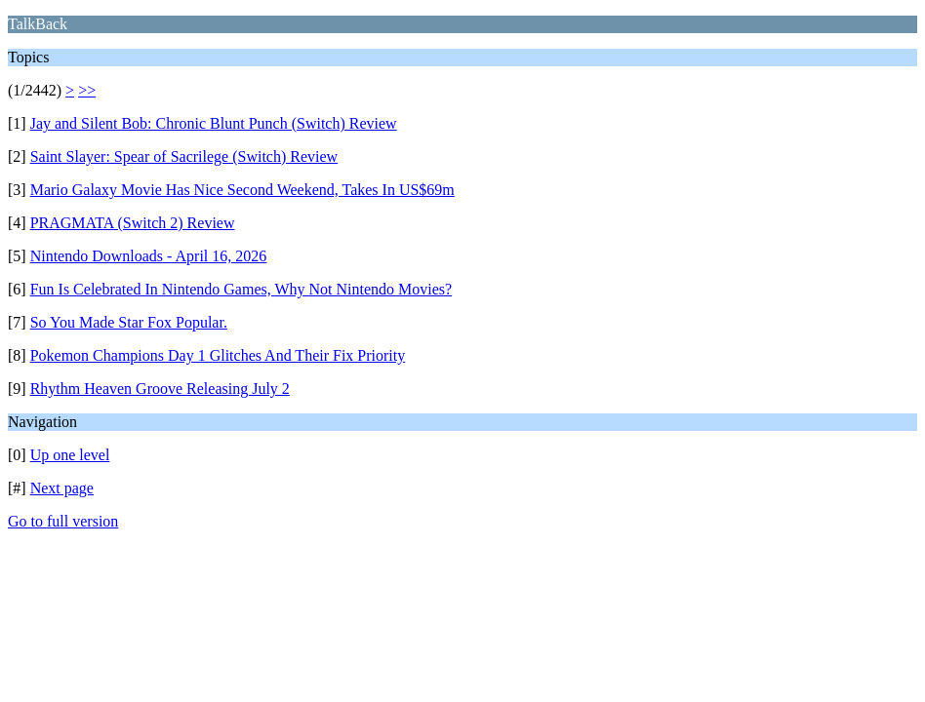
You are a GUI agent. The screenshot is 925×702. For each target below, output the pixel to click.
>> (87, 90)
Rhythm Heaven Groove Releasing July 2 (160, 388)
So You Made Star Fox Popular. (128, 322)
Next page (62, 488)
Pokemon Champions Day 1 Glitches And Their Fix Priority (218, 355)
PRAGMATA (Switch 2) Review (132, 222)
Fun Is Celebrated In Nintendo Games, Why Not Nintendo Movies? (241, 289)
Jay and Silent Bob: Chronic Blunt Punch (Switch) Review (213, 123)
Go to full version (63, 521)
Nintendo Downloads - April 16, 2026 (148, 256)
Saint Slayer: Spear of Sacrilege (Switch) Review (184, 156)
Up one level (70, 455)
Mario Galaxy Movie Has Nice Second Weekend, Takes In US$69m (242, 189)
